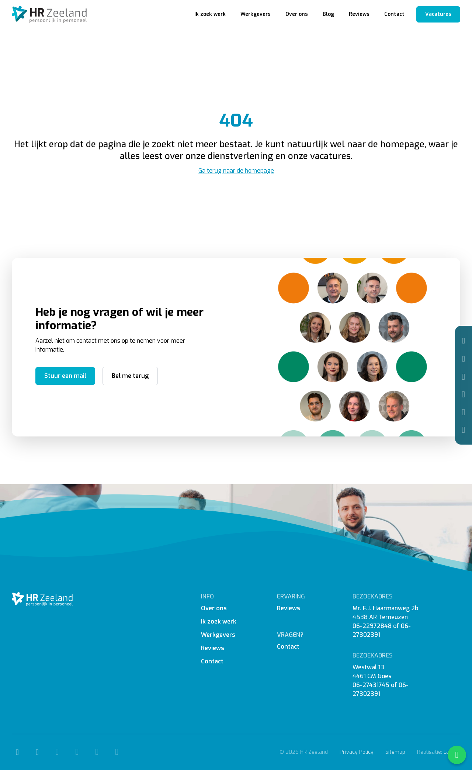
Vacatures (438, 14)
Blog (328, 14)
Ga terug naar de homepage (236, 171)
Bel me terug (130, 376)
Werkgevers (255, 14)
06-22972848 (372, 626)
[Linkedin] (463, 412)
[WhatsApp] (463, 430)
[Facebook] (463, 377)
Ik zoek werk (210, 14)
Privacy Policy (357, 752)
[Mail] (463, 359)
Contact (394, 14)
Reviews (359, 14)
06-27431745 (371, 685)
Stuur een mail (65, 376)
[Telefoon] (463, 341)
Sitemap (395, 752)
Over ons (296, 14)
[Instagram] (463, 394)
